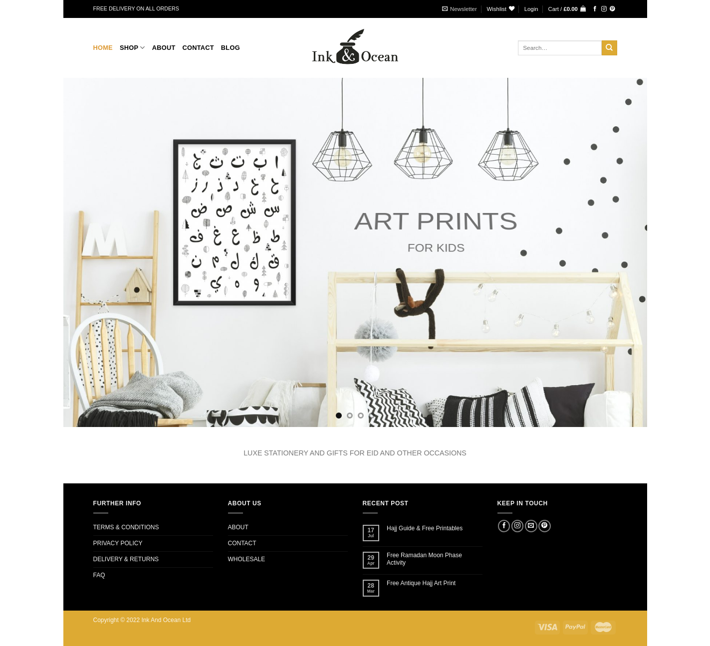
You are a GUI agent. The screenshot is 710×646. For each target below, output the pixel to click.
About (164, 47)
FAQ (99, 575)
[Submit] (609, 47)
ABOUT (238, 527)
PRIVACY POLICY (118, 543)
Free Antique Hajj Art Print (421, 583)
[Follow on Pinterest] (612, 9)
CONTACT (198, 47)
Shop (132, 47)
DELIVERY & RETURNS (126, 559)
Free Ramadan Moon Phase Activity (424, 559)
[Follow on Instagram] (604, 9)
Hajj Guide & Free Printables (425, 528)
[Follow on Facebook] (595, 9)
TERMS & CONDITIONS (126, 527)
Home (103, 47)
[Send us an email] (531, 526)
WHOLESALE (246, 559)
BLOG (230, 47)
